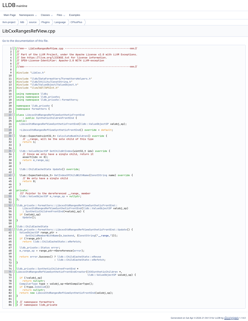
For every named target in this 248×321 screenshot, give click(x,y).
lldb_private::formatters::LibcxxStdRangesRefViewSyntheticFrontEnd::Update (71, 229)
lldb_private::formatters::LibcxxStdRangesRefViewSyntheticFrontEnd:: (67, 205)
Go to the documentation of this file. (25, 41)
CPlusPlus (76, 22)
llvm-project (9, 22)
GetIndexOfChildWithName (71, 175)
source (33, 22)
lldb (22, 22)
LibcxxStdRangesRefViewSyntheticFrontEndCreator (51, 271)
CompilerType (29, 283)
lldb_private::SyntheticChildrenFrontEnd (45, 268)
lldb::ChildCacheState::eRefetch (56, 241)
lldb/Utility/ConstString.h (51, 81)
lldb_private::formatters (59, 99)
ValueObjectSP (29, 232)
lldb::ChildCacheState (35, 169)
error (55, 247)
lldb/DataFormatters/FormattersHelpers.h (61, 78)
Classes (47, 15)
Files (61, 15)
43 (8, 175)
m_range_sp (40, 160)
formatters (39, 108)
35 (8, 151)
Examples (74, 15)
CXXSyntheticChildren (103, 271)
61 (8, 229)
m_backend (67, 235)
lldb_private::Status (35, 247)
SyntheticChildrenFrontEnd (55, 118)
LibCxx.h (38, 72)
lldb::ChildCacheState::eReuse (79, 256)
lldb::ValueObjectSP (94, 124)
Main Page (10, 15)
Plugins (45, 22)
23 (8, 114)
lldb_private (50, 96)
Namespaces (28, 15)
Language (60, 22)
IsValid (40, 286)
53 (8, 205)
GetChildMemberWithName (42, 235)
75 (8, 271)
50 (8, 196)
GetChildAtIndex (61, 151)
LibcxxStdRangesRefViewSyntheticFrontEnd (55, 114)
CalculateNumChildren (72, 136)
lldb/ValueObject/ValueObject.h (54, 84)
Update (57, 169)
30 (8, 136)
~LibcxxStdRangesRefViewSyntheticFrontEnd (50, 130)
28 (8, 130)
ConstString (98, 175)
